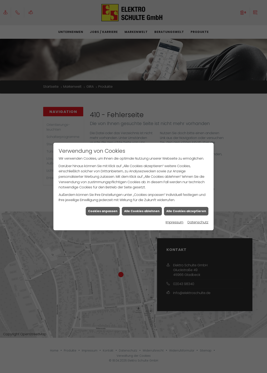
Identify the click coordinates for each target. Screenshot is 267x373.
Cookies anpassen (102, 197)
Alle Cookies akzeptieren (186, 197)
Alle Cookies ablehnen (142, 197)
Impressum (174, 208)
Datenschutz (198, 208)
